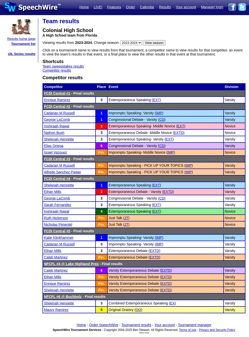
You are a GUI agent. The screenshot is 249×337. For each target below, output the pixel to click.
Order (130, 7)
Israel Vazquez (55, 152)
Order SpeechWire (103, 325)
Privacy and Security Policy (217, 330)
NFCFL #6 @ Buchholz (63, 297)
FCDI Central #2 (57, 106)
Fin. (101, 152)
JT (126, 218)
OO (138, 310)
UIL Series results (21, 54)
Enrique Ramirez (57, 100)
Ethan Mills (52, 192)
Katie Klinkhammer (59, 238)
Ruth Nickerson (56, 218)
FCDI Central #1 (57, 93)
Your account (186, 7)
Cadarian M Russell (59, 113)
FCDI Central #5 (57, 231)
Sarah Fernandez (57, 205)
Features (114, 7)
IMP (159, 113)
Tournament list (23, 44)
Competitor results (57, 70)
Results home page (21, 39)
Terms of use (187, 330)
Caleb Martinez (56, 257)
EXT (156, 100)
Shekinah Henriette (59, 139)
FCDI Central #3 (57, 159)
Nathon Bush (54, 133)
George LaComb (57, 120)
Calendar (147, 7)
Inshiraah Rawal (56, 126)
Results (165, 7)
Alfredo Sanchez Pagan (62, 172)
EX (172, 303)
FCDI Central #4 (57, 179)
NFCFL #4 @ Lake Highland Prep (71, 264)
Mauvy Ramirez (56, 310)
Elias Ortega (53, 146)
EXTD (178, 133)
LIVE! (98, 7)
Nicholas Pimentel (58, 224)
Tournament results (136, 325)
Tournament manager (194, 325)
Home (84, 7)
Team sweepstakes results (63, 66)
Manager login (212, 7)
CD (161, 120)
